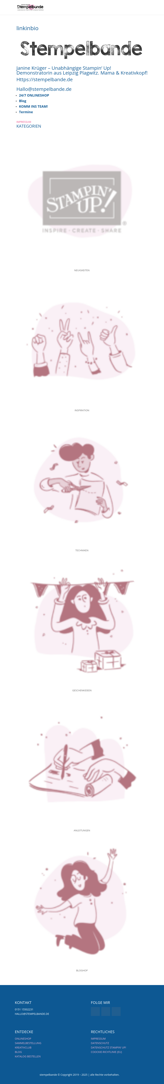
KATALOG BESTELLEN (28, 1056)
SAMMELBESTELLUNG (28, 1043)
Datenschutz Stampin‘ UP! (108, 1047)
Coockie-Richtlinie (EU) (106, 1052)
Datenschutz (100, 1043)
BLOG (18, 1052)
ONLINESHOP (23, 1038)
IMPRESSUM (23, 122)
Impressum (98, 1038)
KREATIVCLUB (23, 1047)
